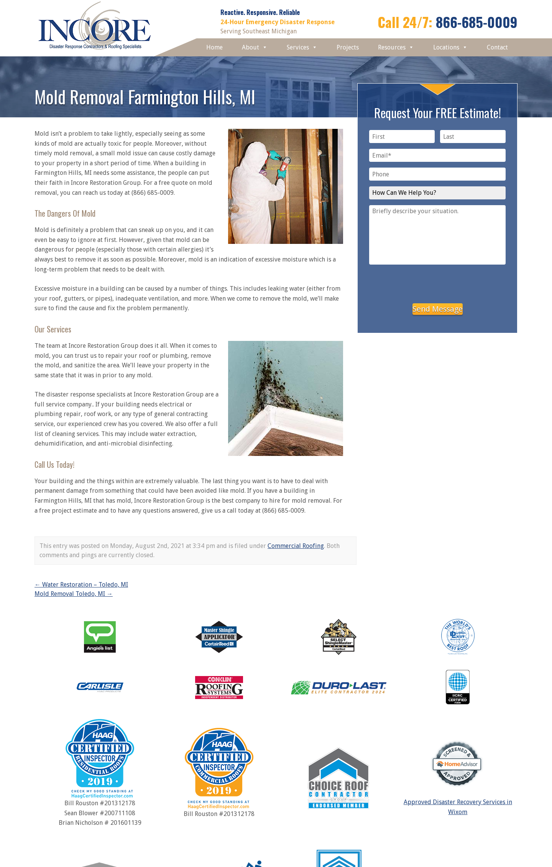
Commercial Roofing (296, 545)
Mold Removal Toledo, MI (73, 593)
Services (302, 47)
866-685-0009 (477, 22)
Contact (497, 47)
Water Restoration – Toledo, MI (81, 584)
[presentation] (437, 283)
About (255, 47)
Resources (396, 47)
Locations (450, 47)
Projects (348, 47)
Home (214, 47)
